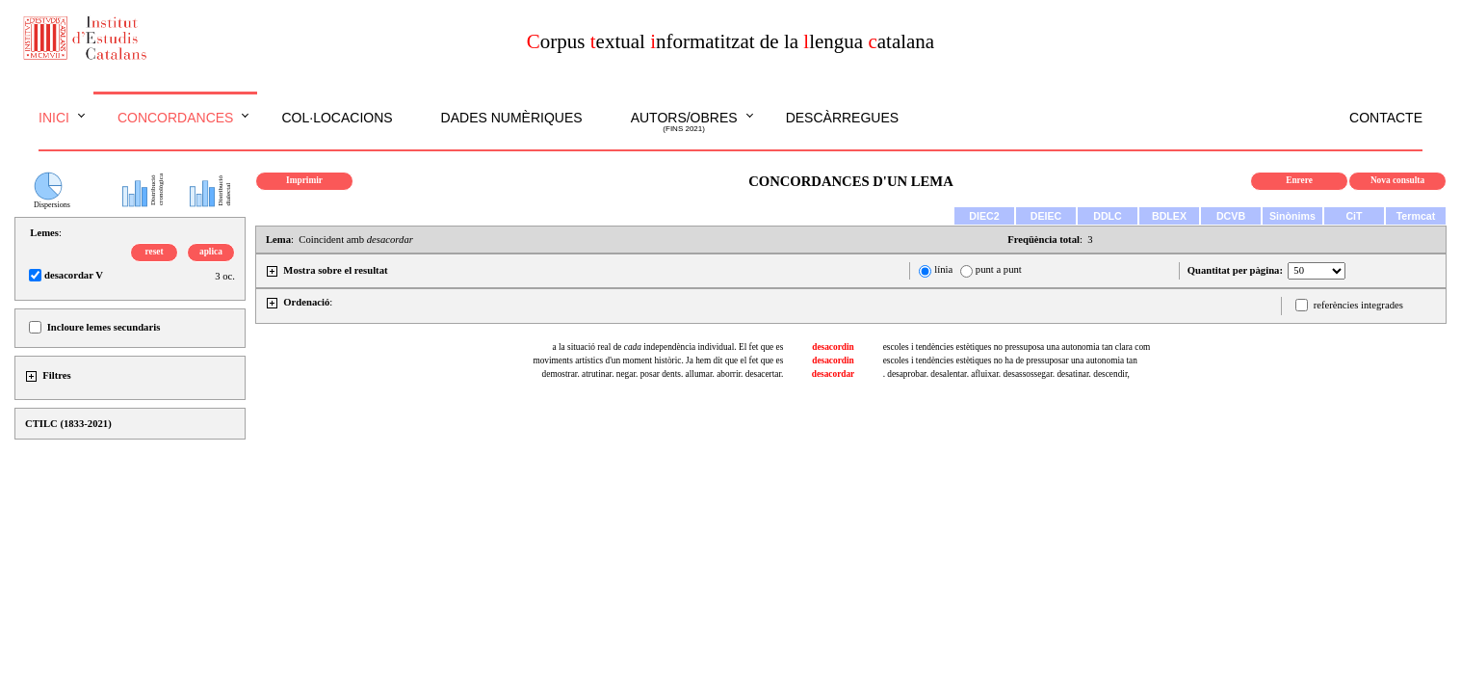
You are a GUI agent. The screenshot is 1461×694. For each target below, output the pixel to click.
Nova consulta (1397, 180)
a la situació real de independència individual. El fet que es (667, 347)
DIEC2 (984, 216)
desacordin (833, 347)
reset (154, 251)
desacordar (833, 374)
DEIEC (1046, 216)
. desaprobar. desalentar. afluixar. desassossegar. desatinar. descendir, (1006, 374)
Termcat (1416, 216)
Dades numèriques (512, 117)
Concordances (175, 117)
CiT (1353, 216)
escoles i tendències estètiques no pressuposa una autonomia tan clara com (1017, 347)
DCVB (1230, 216)
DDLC (1107, 216)
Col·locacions (336, 117)
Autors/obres (684, 122)
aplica (210, 251)
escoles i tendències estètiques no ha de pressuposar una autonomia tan (1010, 360)
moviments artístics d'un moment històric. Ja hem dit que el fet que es (658, 360)
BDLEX (1169, 216)
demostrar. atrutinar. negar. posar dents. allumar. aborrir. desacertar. (663, 374)
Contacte (1385, 117)
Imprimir (304, 180)
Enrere (1299, 180)
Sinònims (1292, 216)
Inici (54, 117)
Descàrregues (842, 117)
